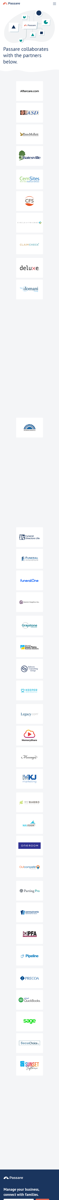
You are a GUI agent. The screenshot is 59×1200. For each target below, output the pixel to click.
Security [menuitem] (39, 1154)
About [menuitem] (39, 1146)
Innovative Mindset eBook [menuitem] (15, 1175)
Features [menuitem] (8, 1146)
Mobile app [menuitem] (8, 1161)
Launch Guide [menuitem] (9, 1178)
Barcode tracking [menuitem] (11, 1158)
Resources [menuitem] (9, 1170)
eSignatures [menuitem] (9, 1154)
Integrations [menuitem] (9, 1151)
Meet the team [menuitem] (42, 1151)
